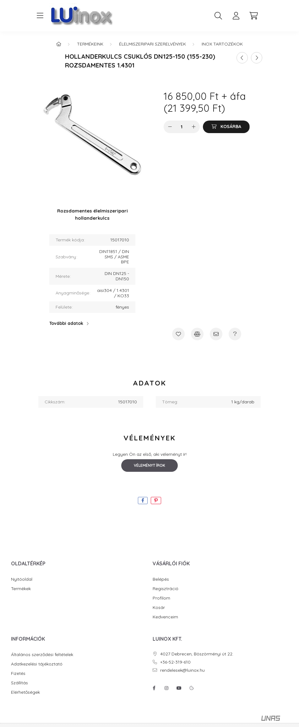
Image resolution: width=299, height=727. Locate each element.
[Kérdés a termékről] (235, 334)
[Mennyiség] (182, 127)
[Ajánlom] (216, 334)
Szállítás (19, 683)
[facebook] (143, 500)
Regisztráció (165, 588)
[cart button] (253, 15)
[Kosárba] (226, 127)
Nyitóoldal (21, 579)
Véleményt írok (149, 465)
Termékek (21, 588)
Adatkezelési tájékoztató (37, 664)
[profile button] (236, 15)
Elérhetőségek (25, 692)
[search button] (218, 15)
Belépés (161, 579)
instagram (166, 688)
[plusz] (193, 127)
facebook (154, 688)
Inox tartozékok (222, 44)
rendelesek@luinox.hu (182, 670)
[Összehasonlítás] (197, 334)
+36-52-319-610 (175, 662)
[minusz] (170, 127)
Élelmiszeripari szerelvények (152, 44)
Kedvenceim (165, 617)
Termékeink (90, 44)
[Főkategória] (58, 44)
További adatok (66, 323)
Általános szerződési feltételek (42, 654)
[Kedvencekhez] (178, 334)
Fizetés (18, 673)
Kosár (159, 607)
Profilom (161, 598)
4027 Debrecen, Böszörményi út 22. (196, 654)
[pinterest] (156, 500)
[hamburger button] (40, 15)
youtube (179, 688)
